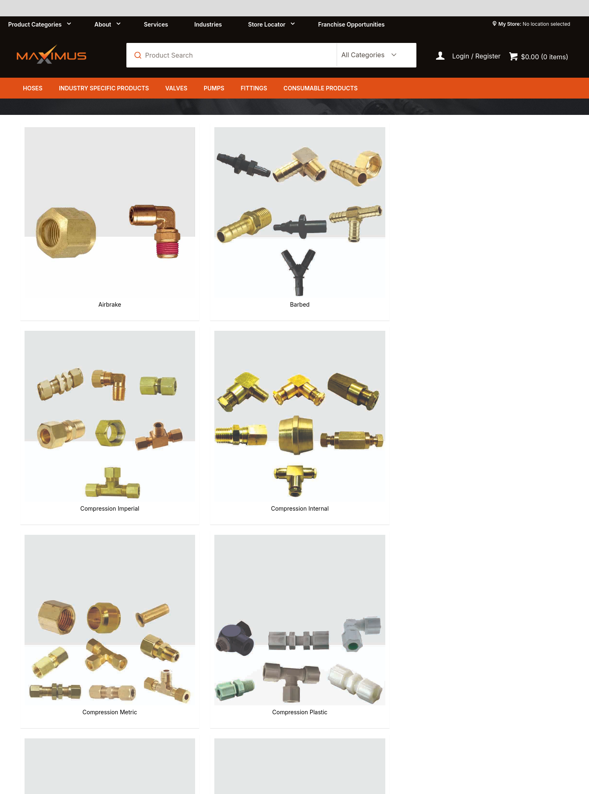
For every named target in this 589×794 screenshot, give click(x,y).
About (102, 24)
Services (156, 24)
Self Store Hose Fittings (224, 561)
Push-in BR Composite (504, 407)
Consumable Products (320, 88)
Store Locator (267, 24)
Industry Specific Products (104, 88)
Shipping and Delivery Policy (353, 679)
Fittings (254, 88)
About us (197, 664)
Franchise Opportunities (351, 24)
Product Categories (35, 24)
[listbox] (367, 55)
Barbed (224, 254)
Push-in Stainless (84, 561)
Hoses (33, 88)
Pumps (214, 88)
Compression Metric (84, 407)
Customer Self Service (105, 752)
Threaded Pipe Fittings (364, 561)
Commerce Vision (185, 752)
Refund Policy (329, 664)
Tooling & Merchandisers (504, 561)
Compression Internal (504, 254)
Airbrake (84, 254)
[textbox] (236, 55)
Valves (176, 88)
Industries (208, 24)
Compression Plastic (224, 407)
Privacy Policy (205, 679)
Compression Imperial (364, 254)
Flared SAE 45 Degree (364, 407)
